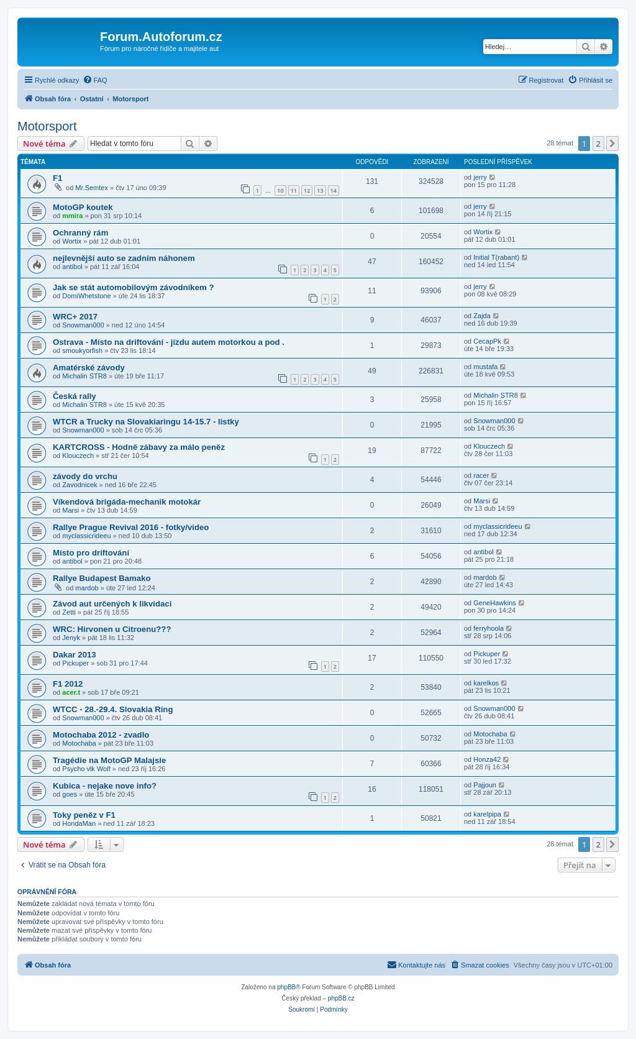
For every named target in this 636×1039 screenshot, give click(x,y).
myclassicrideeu (86, 535)
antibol (72, 266)
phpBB (286, 987)
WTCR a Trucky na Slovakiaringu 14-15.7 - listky (146, 421)
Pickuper (75, 663)
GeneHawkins (494, 602)
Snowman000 (83, 325)
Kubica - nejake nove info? (105, 785)
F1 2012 (68, 684)
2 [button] (598, 143)
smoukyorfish (82, 350)
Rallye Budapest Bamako (102, 578)
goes (69, 794)
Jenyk (71, 637)
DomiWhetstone (86, 296)
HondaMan (79, 823)
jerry (479, 177)
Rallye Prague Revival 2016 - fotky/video (131, 527)
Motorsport (47, 126)
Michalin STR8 (84, 376)
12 (307, 190)
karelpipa (487, 814)
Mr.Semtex (91, 187)
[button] (612, 143)
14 (333, 190)
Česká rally (74, 396)
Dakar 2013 (74, 654)
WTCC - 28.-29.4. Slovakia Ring (113, 709)
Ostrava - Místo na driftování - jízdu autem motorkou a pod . (168, 342)
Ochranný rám (80, 232)
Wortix (71, 241)
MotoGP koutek (82, 207)
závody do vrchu (85, 476)
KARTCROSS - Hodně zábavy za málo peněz (139, 447)
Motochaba (79, 743)
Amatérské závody (89, 367)
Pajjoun (484, 785)
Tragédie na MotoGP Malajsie (109, 760)
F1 (57, 178)
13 (320, 190)
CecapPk (487, 341)
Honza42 (487, 759)
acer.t (71, 692)
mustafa (485, 366)
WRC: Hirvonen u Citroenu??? (112, 629)
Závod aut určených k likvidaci (112, 603)
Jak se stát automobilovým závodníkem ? (133, 287)
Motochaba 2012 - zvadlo (101, 734)
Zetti (68, 612)
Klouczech (78, 455)
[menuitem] (95, 80)
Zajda (482, 315)
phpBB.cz (341, 998)
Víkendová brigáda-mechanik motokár (127, 501)
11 (294, 190)
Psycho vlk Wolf (86, 768)
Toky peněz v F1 (84, 815)
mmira (72, 215)
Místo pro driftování (91, 552)
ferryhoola (488, 628)
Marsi (70, 510)
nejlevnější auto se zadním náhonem (124, 258)
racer (481, 475)
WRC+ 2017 (75, 316)
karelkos (486, 683)
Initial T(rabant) (496, 257)
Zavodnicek (79, 484)
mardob (86, 588)
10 (280, 190)
